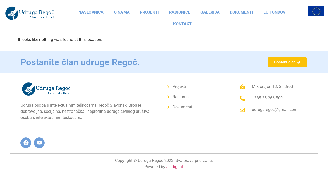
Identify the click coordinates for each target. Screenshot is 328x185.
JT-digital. (175, 166)
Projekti (149, 12)
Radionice (179, 12)
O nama (122, 12)
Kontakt (182, 24)
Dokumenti (241, 12)
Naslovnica (91, 12)
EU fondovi (275, 12)
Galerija (210, 12)
